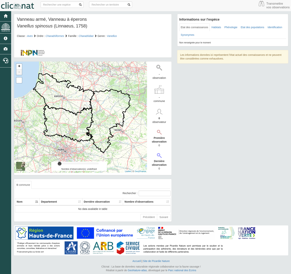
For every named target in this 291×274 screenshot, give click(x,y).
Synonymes (187, 34)
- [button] (19, 72)
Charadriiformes (55, 35)
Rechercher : (147, 193)
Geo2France (140, 171)
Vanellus (112, 35)
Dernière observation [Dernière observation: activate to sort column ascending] (83, 201)
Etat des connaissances (194, 27)
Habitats (216, 27)
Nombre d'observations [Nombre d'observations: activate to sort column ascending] (133, 201)
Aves (30, 35)
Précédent (149, 217)
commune (23, 184)
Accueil (137, 261)
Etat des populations (252, 27)
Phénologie (230, 27)
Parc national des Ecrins (182, 270)
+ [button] (19, 66)
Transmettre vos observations (278, 5)
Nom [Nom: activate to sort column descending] (19, 201)
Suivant (163, 217)
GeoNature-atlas (137, 270)
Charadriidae (86, 35)
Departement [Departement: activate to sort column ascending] (44, 201)
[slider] (59, 164)
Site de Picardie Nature (156, 261)
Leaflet (128, 171)
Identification (275, 27)
